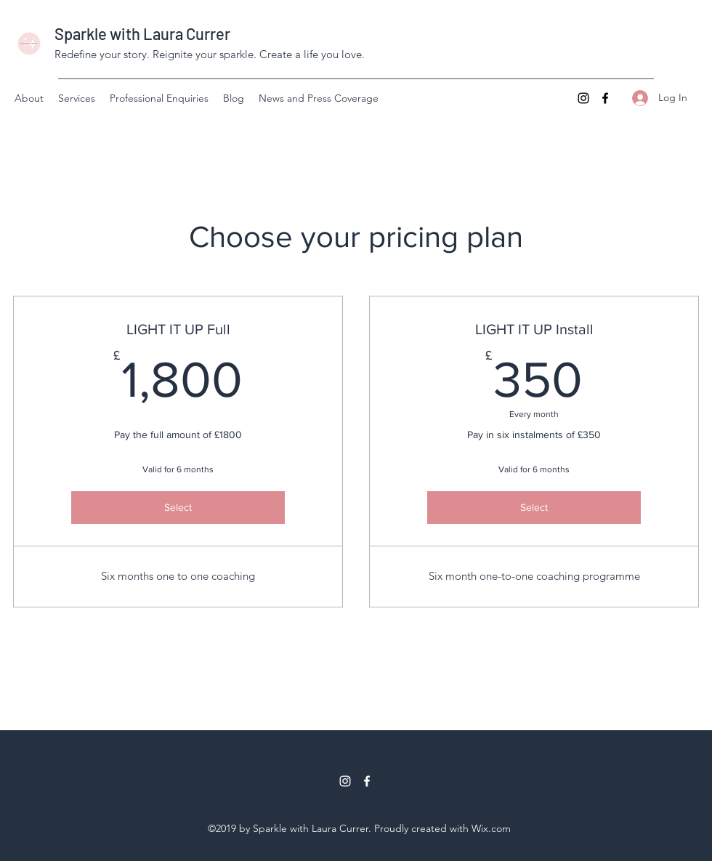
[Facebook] (605, 98)
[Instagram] (583, 98)
